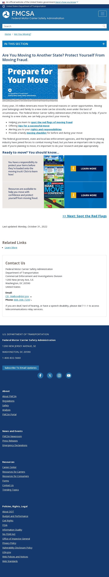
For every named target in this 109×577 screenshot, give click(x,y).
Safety (5, 405)
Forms (5, 480)
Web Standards (10, 561)
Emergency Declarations (14, 445)
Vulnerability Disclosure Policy (17, 547)
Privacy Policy (9, 543)
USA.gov (6, 552)
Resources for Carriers (13, 471)
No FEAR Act (8, 534)
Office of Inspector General (16, 538)
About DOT (8, 511)
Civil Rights (7, 520)
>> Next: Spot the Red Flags (85, 216)
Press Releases (10, 440)
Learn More (11, 247)
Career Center (9, 467)
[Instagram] (59, 375)
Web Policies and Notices (15, 556)
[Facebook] (40, 375)
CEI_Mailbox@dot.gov (18, 296)
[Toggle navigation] (102, 14)
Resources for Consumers (15, 476)
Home (8, 34)
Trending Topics (10, 489)
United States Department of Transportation (26, 6)
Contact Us (8, 485)
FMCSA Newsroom (12, 436)
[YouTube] (69, 375)
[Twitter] (50, 375)
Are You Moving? (22, 34)
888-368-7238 (23, 299)
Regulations (8, 400)
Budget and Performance (15, 516)
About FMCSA (9, 396)
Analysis (6, 409)
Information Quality (12, 529)
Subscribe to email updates (21, 367)
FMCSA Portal (9, 414)
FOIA (4, 525)
